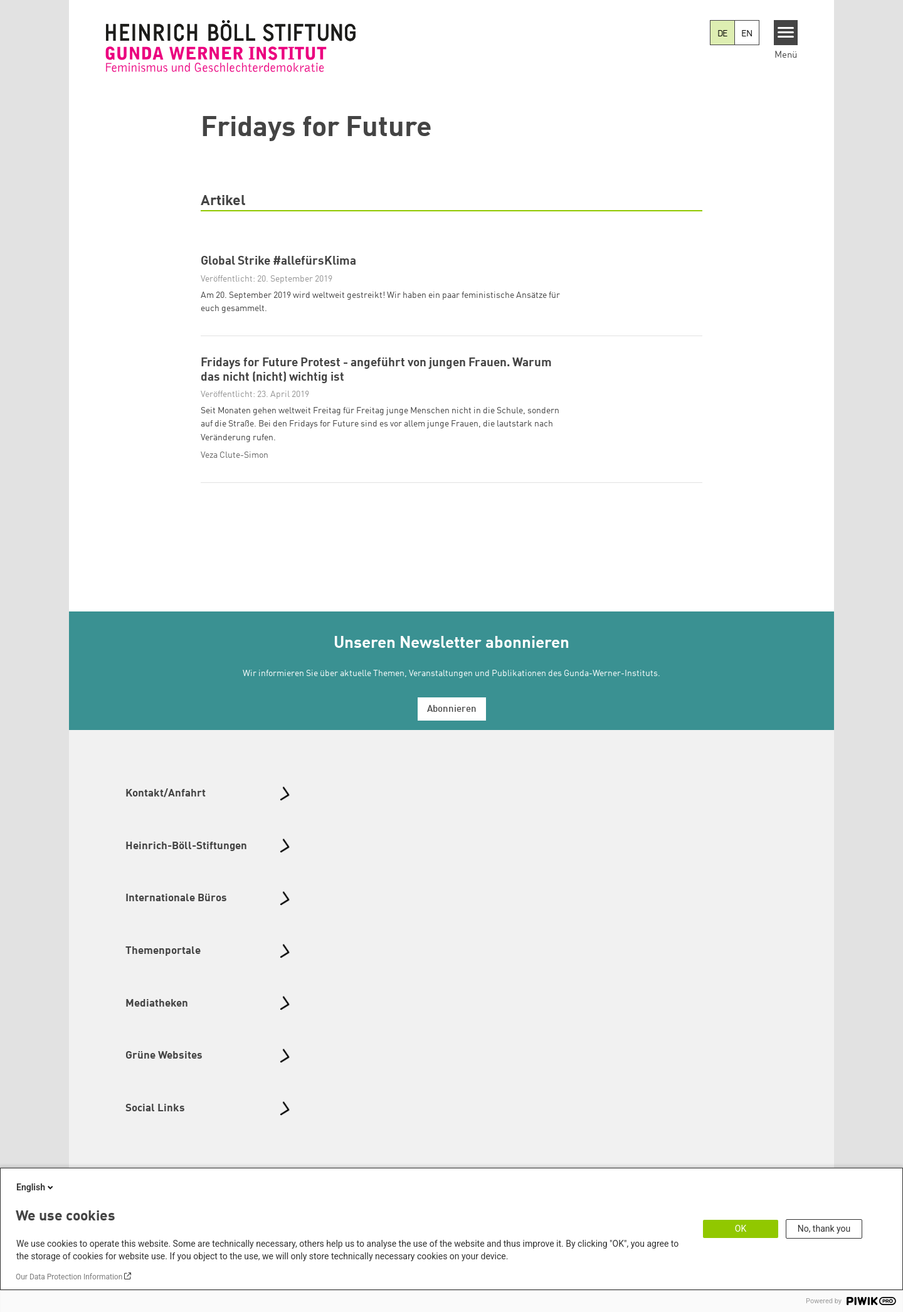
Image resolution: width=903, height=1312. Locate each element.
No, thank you (824, 1229)
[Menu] (786, 32)
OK (740, 1229)
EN (746, 33)
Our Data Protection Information (69, 1276)
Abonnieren (452, 735)
